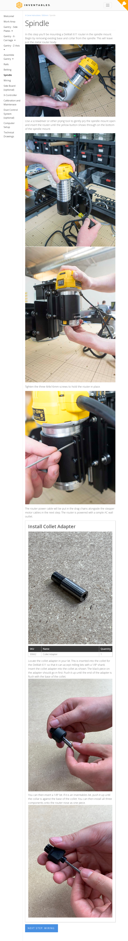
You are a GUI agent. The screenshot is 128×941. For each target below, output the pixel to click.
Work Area (9, 21)
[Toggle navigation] (108, 5)
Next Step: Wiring (41, 928)
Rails (6, 64)
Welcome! (9, 16)
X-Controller (10, 95)
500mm (45, 15)
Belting (7, 69)
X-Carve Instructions (32, 15)
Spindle (8, 75)
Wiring (7, 80)
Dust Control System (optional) (11, 113)
